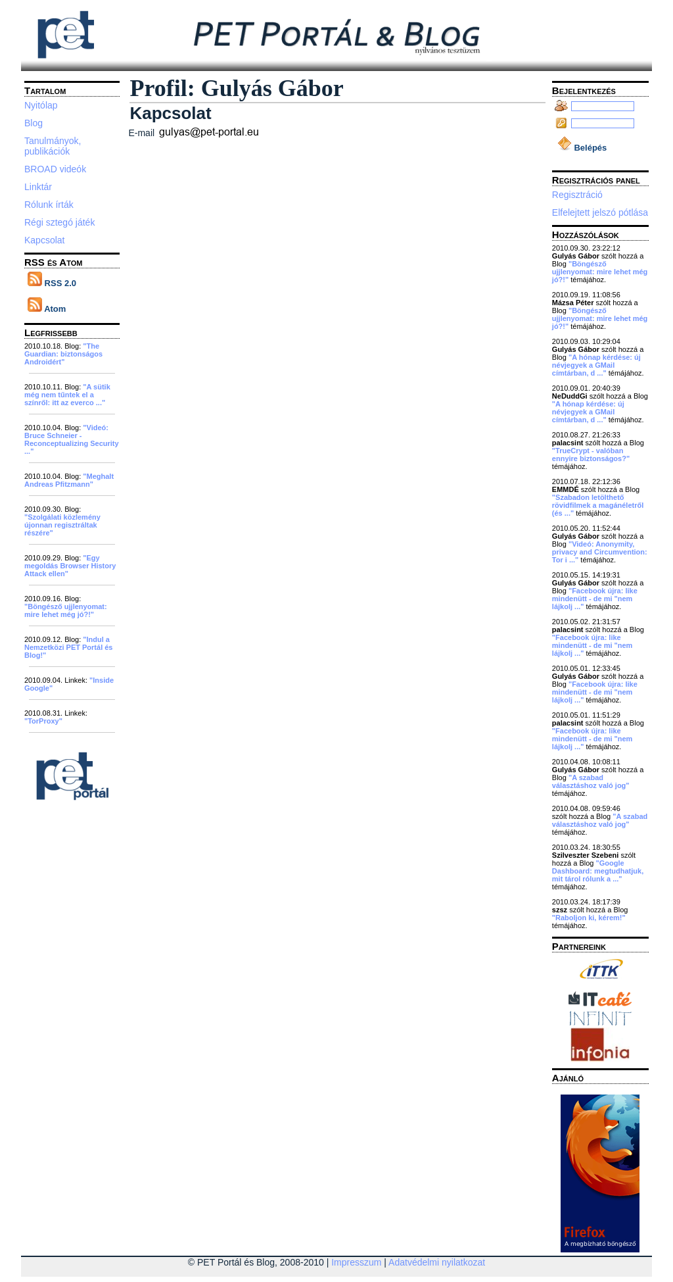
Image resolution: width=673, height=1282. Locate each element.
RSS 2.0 (52, 283)
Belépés (582, 148)
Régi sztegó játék (59, 222)
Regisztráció (577, 194)
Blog (33, 123)
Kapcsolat (44, 240)
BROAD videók (55, 169)
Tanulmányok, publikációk (52, 146)
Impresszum (356, 1262)
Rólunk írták (49, 204)
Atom (47, 309)
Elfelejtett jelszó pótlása (600, 212)
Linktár (38, 187)
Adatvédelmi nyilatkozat (436, 1262)
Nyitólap (41, 105)
